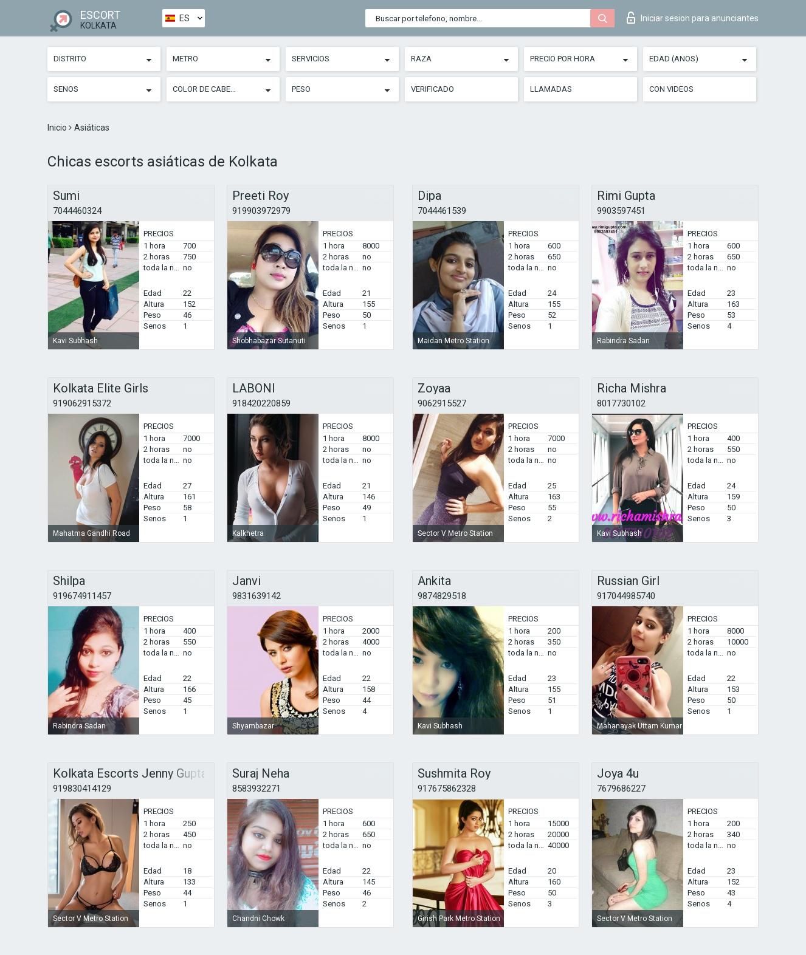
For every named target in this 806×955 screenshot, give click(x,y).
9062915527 (442, 403)
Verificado (432, 89)
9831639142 (256, 595)
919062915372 (82, 403)
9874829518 (442, 595)
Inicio (58, 127)
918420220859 (261, 403)
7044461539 (442, 210)
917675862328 (447, 788)
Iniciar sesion (693, 17)
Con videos (671, 89)
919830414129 (82, 788)
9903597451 (621, 210)
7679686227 (621, 788)
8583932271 (256, 788)
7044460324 (77, 210)
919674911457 (82, 595)
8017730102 (621, 403)
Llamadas (551, 89)
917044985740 (626, 595)
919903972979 (261, 210)
